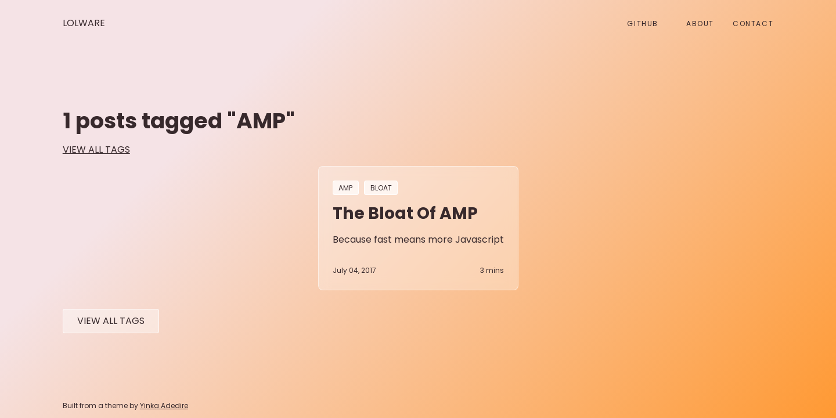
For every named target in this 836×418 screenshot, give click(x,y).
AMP (345, 188)
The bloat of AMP (405, 213)
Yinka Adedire (164, 405)
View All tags (111, 320)
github (642, 23)
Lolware (84, 23)
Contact (753, 23)
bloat (381, 188)
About (700, 23)
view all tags (96, 149)
